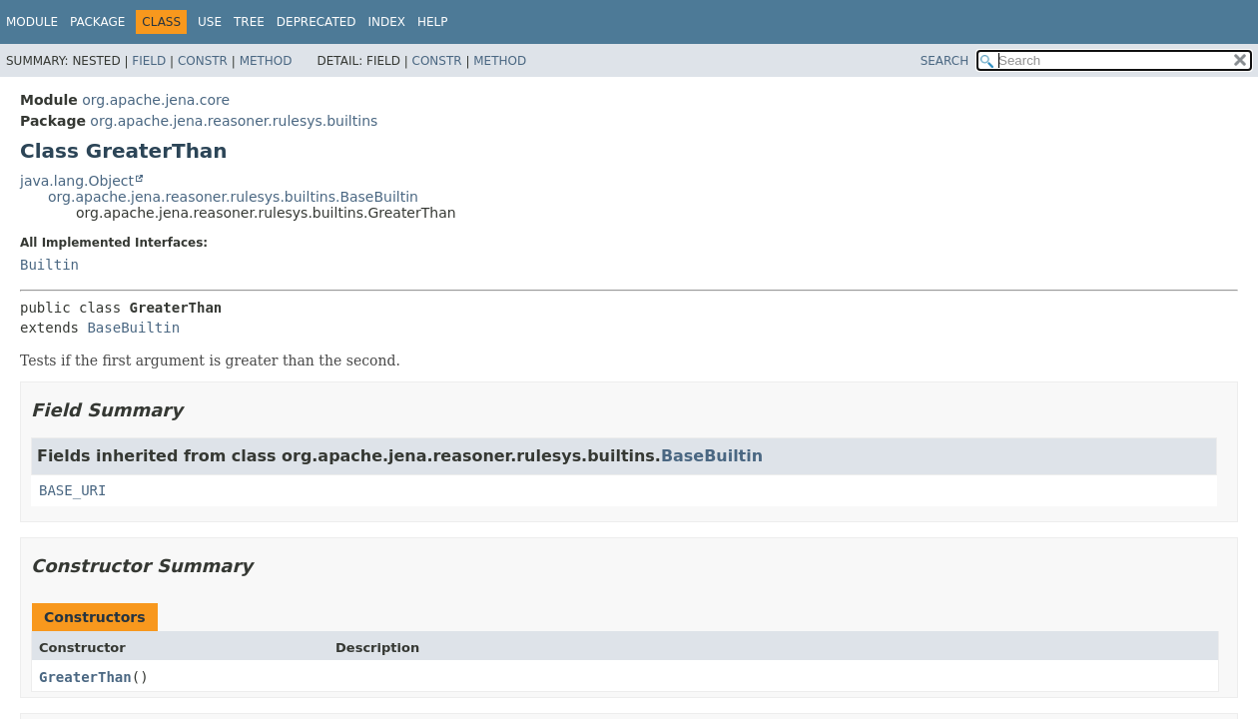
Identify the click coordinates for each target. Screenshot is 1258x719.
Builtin (49, 265)
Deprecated (316, 22)
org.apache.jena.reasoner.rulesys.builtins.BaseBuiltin (233, 197)
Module (32, 22)
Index (387, 22)
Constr (203, 61)
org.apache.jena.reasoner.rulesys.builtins (233, 121)
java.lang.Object (77, 181)
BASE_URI (72, 490)
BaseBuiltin (133, 328)
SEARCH (945, 61)
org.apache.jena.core (156, 100)
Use (210, 22)
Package (97, 22)
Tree (249, 22)
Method (266, 61)
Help (432, 22)
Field (149, 61)
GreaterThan (85, 677)
